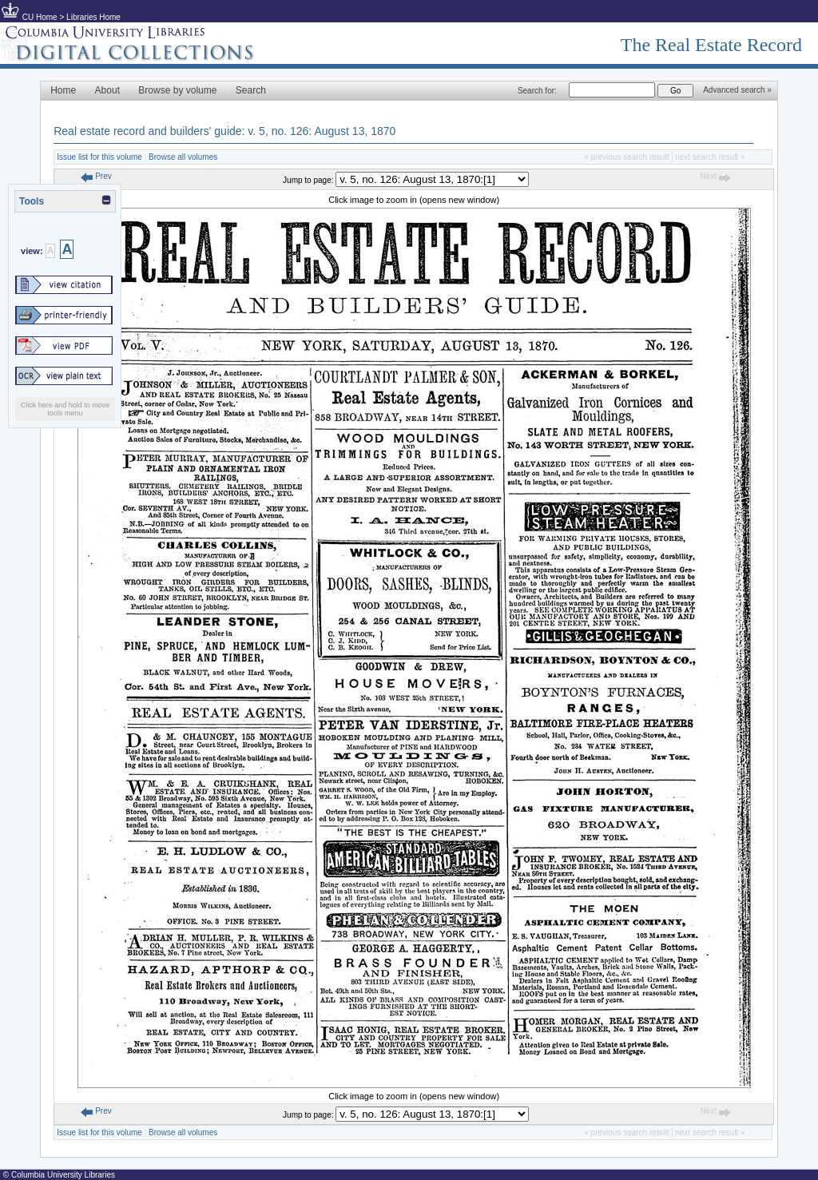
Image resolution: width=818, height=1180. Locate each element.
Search (251, 90)
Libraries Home (93, 17)
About (107, 90)
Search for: (537, 90)
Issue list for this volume (99, 157)
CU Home (40, 17)
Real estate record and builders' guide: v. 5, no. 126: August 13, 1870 (224, 131)
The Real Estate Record (711, 44)
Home (63, 90)
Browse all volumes (183, 157)
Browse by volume (177, 90)
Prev (96, 176)
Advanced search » (737, 89)
